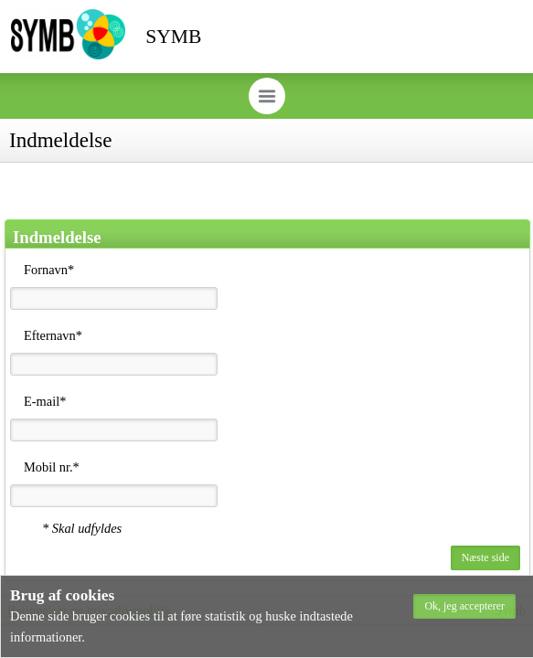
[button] (464, 606)
